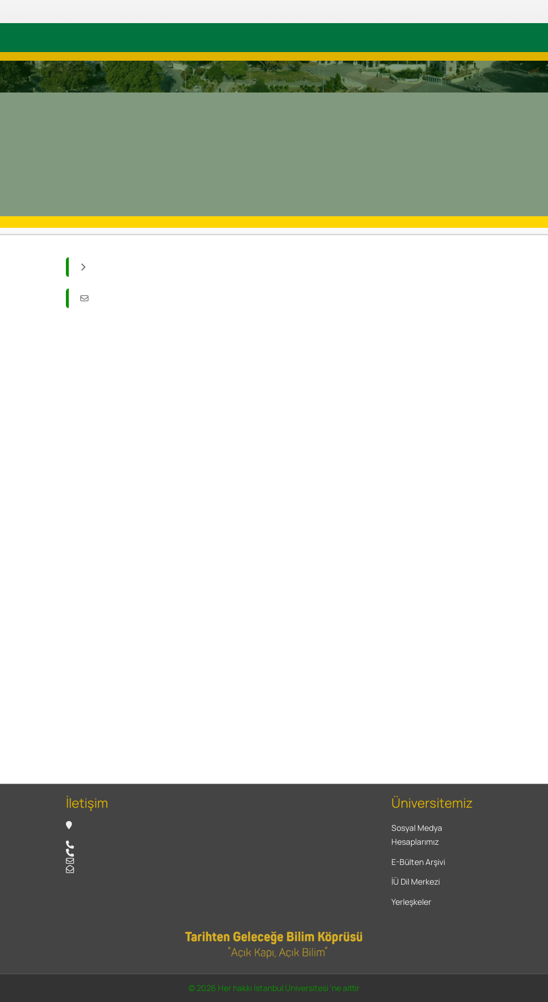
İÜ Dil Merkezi (415, 881)
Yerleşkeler (411, 901)
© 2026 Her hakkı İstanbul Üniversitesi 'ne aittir (274, 987)
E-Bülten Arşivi (418, 861)
